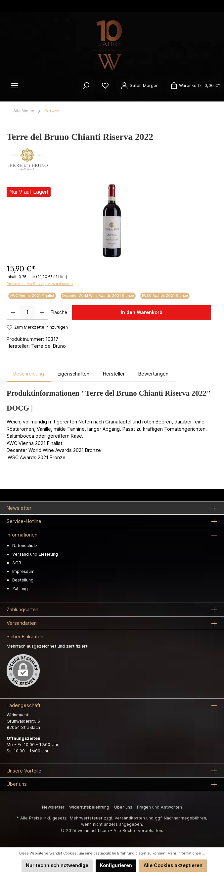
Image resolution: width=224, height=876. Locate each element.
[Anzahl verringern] (13, 312)
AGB (16, 562)
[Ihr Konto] (139, 85)
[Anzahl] (27, 312)
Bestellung (22, 579)
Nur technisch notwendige (57, 865)
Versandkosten (129, 818)
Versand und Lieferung (35, 554)
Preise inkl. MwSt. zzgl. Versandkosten (40, 284)
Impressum (23, 571)
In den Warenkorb (141, 312)
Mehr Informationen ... (186, 853)
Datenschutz (24, 545)
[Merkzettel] (105, 85)
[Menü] (14, 85)
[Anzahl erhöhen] (41, 312)
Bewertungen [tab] (153, 374)
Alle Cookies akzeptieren (173, 865)
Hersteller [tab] (114, 374)
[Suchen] (86, 85)
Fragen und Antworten (159, 807)
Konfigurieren (116, 865)
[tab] (29, 374)
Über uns (123, 807)
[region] (112, 221)
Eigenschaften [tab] (73, 374)
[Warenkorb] (193, 85)
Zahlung (20, 588)
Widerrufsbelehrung (89, 807)
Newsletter (53, 807)
